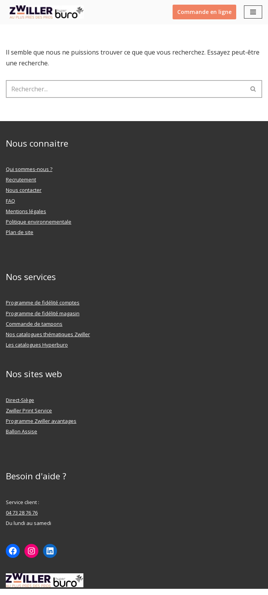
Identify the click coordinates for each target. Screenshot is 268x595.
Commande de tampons (34, 323)
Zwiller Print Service (29, 410)
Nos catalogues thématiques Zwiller (48, 334)
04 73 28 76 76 (22, 512)
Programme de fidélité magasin (43, 313)
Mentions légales (26, 211)
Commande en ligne (204, 11)
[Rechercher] (125, 89)
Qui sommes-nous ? (29, 169)
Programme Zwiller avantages (41, 420)
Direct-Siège (20, 400)
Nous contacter (23, 189)
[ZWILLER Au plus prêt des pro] (45, 12)
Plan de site (19, 232)
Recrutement (21, 179)
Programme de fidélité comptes (43, 302)
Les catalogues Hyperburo (37, 344)
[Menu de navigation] (253, 12)
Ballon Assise (21, 431)
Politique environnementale (38, 221)
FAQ (10, 200)
